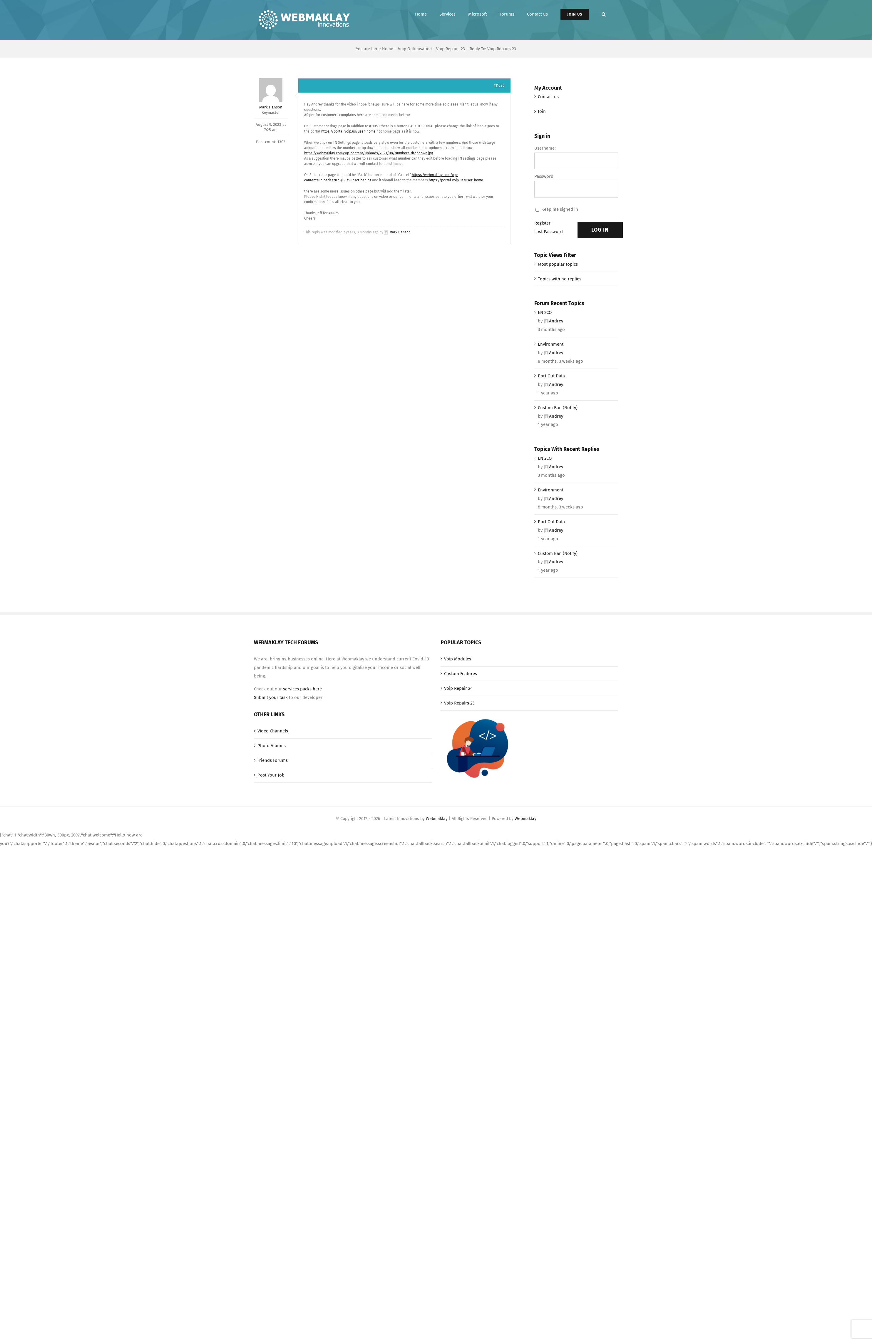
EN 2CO (545, 312)
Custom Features (460, 673)
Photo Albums (271, 745)
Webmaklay (437, 818)
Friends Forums (272, 760)
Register (542, 223)
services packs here (302, 689)
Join (542, 111)
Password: (544, 176)
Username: (545, 148)
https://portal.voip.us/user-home (348, 131)
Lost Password (548, 231)
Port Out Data (551, 376)
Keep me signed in (559, 209)
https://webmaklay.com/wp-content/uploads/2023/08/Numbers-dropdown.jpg (368, 153)
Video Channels (272, 731)
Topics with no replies (559, 279)
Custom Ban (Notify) (558, 407)
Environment (550, 344)
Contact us (548, 96)
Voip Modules (457, 659)
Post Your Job (270, 775)
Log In (600, 230)
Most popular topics (558, 264)
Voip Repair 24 (458, 688)
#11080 (499, 85)
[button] (604, 14)
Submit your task (271, 697)
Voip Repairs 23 (459, 703)
